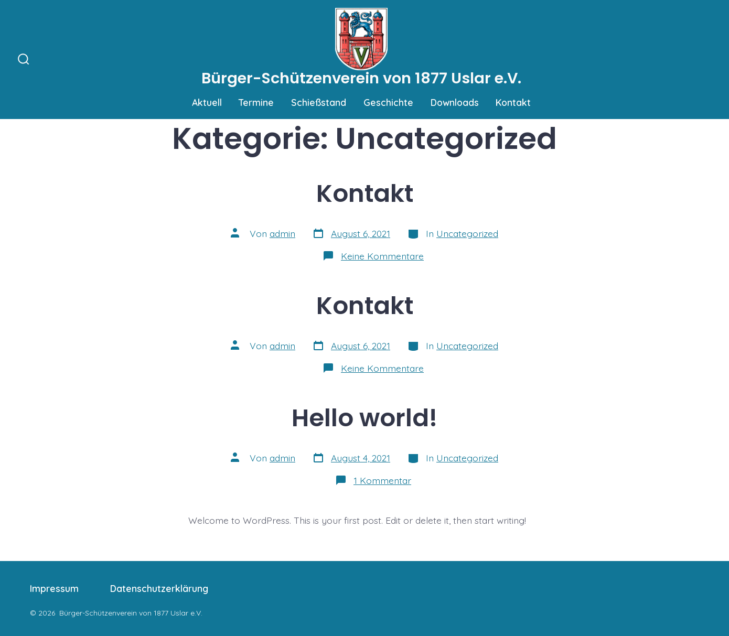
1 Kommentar (382, 480)
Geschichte (388, 102)
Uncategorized (467, 233)
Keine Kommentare (382, 256)
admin (282, 233)
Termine (256, 102)
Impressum (54, 588)
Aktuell (207, 102)
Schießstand (318, 102)
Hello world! (364, 418)
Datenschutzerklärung (159, 588)
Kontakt (513, 102)
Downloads (455, 102)
